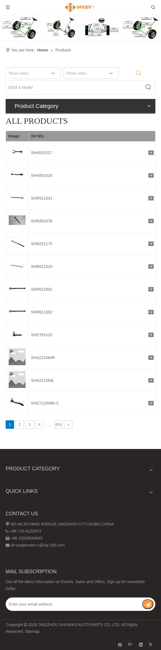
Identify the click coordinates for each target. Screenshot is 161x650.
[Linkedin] (140, 644)
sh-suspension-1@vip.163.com (38, 545)
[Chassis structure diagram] (80, 27)
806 (58, 424)
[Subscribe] (147, 604)
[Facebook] (120, 644)
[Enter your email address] (73, 604)
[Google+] (130, 644)
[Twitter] (151, 644)
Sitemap (32, 631)
